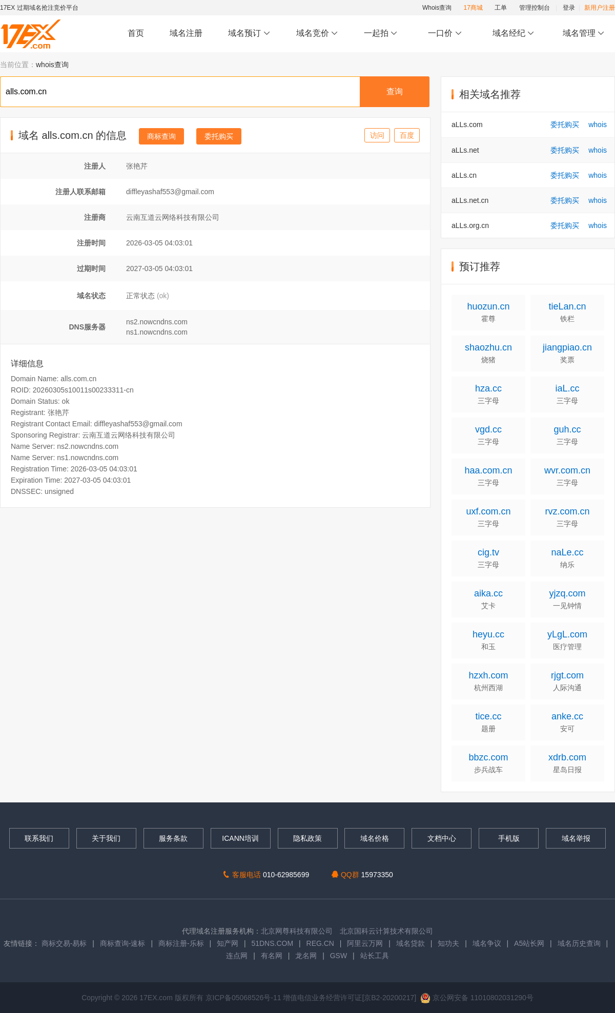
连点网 (237, 956)
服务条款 (173, 838)
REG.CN (320, 943)
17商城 (473, 7)
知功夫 (448, 943)
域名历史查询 (579, 943)
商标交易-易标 (64, 943)
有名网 (271, 956)
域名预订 (249, 33)
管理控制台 (534, 7)
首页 (136, 33)
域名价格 (374, 838)
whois (597, 124)
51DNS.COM (272, 943)
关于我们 (106, 838)
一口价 (445, 33)
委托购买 (218, 136)
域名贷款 (410, 943)
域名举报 (576, 838)
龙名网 (306, 956)
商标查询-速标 (124, 943)
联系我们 (39, 838)
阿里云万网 (365, 943)
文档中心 (441, 838)
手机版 (509, 838)
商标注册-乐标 (181, 943)
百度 (407, 135)
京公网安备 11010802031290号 (477, 998)
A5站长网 (529, 943)
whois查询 (52, 64)
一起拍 (382, 33)
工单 (501, 7)
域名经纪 (513, 33)
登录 (569, 7)
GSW (338, 956)
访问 (377, 135)
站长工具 (374, 956)
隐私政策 (307, 838)
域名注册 (186, 33)
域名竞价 (317, 33)
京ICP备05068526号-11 (244, 998)
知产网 (227, 943)
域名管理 (584, 33)
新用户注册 (599, 7)
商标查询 (161, 136)
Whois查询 (437, 7)
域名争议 (488, 943)
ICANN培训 (240, 838)
